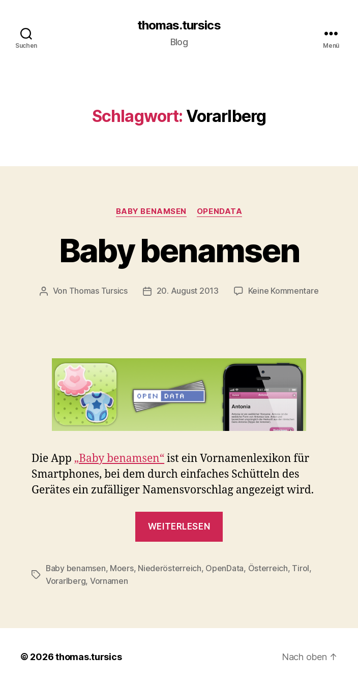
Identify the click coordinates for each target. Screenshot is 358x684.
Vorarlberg (65, 580)
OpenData (219, 211)
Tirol (301, 568)
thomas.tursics (178, 25)
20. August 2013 (188, 291)
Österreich (268, 568)
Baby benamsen (151, 211)
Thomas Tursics (98, 291)
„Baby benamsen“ (119, 458)
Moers (122, 568)
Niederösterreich (170, 568)
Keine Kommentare (283, 291)
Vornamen (109, 580)
